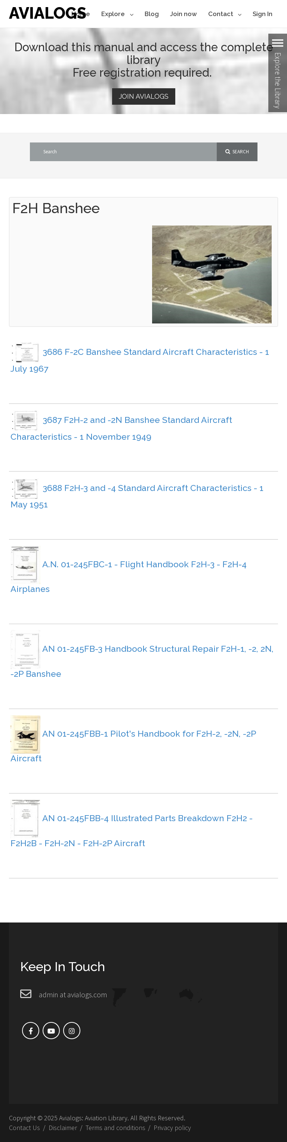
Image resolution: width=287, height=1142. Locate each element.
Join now (183, 14)
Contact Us (24, 1127)
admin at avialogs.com (73, 994)
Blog (152, 14)
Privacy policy (172, 1127)
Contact (224, 14)
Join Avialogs (144, 96)
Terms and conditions (115, 1127)
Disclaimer (63, 1127)
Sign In (262, 14)
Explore (117, 14)
